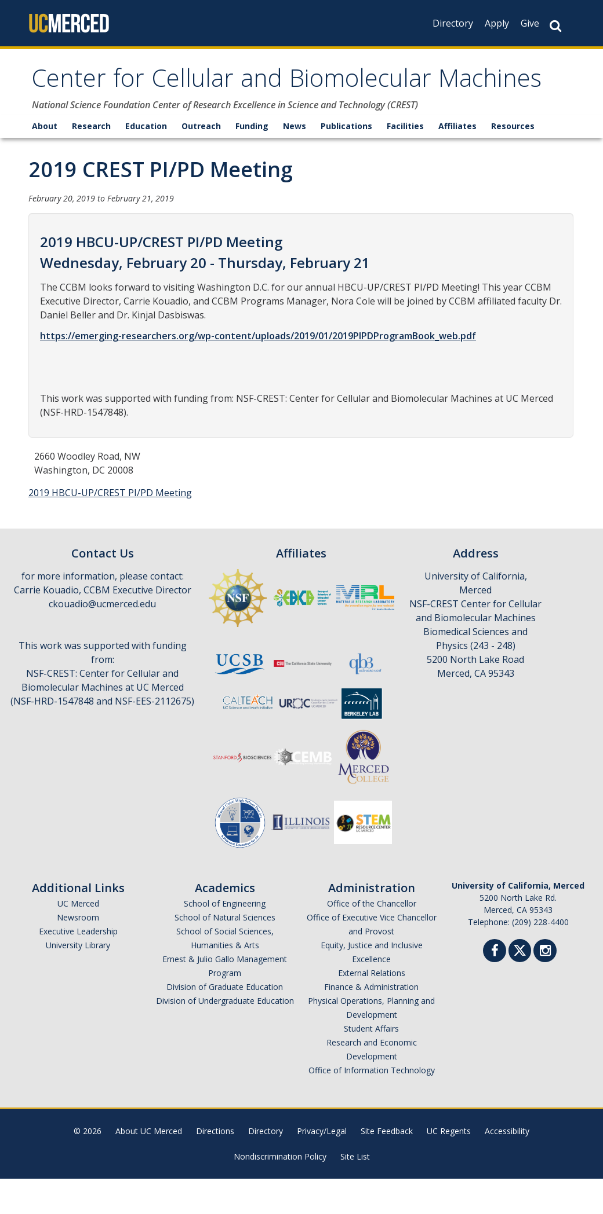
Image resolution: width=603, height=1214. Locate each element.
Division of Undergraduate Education (225, 1035)
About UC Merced (148, 1166)
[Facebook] (494, 987)
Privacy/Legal (322, 1166)
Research (91, 161)
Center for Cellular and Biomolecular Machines (246, 100)
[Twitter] (519, 984)
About (44, 161)
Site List (355, 1191)
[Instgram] (545, 987)
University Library (78, 980)
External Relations (371, 1008)
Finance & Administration (371, 1022)
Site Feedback (387, 1166)
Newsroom (78, 952)
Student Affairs (371, 1063)
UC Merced (78, 938)
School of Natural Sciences (225, 952)
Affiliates (457, 161)
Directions (215, 1166)
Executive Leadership (78, 966)
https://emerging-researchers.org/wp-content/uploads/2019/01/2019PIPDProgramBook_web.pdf (258, 371)
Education (146, 161)
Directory (453, 23)
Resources (513, 161)
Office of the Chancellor (371, 938)
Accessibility (507, 1166)
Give (530, 23)
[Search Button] (555, 25)
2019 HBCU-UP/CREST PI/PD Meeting (110, 528)
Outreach (201, 161)
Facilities (405, 161)
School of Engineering (225, 938)
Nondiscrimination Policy (280, 1191)
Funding (251, 161)
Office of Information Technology (371, 1105)
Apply (497, 23)
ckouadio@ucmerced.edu (102, 639)
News (294, 161)
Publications (346, 161)
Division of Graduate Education (224, 1022)
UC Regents (449, 1166)
